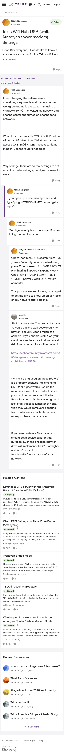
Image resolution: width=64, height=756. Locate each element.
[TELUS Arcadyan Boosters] (32, 598)
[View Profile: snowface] (6, 716)
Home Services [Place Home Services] (9, 12)
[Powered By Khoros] (32, 749)
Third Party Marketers (24, 678)
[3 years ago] (14, 508)
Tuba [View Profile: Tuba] (13, 89)
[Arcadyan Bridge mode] (32, 567)
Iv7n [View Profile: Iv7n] (5, 509)
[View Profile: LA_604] (6, 668)
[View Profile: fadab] (6, 22)
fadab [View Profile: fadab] (14, 21)
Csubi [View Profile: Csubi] (5, 639)
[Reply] (57, 69)
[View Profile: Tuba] (6, 91)
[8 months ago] (17, 670)
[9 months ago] (19, 574)
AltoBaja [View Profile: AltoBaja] (7, 543)
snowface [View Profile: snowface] (30, 718)
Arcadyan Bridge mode (17, 555)
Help (41, 740)
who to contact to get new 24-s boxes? (35, 666)
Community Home (10, 740)
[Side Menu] (4, 4)
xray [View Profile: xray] (21, 315)
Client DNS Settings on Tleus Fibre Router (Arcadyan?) (29, 523)
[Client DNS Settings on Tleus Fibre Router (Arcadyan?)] (32, 536)
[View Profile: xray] (14, 317)
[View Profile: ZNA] (6, 692)
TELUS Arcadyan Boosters (20, 586)
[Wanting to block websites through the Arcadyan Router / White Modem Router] (32, 632)
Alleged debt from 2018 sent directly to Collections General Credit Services (35, 690)
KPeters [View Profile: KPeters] (29, 682)
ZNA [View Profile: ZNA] (28, 694)
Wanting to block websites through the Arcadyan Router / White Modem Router (28, 619)
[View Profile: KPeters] (6, 680)
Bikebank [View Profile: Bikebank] (7, 574)
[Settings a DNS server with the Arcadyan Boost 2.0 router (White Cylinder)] (32, 502)
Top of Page (29, 740)
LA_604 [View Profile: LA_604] (29, 670)
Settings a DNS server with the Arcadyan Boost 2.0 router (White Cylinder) (28, 488)
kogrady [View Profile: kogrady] (29, 706)
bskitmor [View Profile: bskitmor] (7, 605)
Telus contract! (20, 702)
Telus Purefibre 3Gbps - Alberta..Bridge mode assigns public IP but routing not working (35, 714)
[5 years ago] (18, 543)
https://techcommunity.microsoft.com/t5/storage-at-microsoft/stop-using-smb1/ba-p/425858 (35, 357)
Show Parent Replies (10, 83)
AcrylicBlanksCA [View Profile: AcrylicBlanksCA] (26, 249)
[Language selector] (32, 4)
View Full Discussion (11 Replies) (18, 78)
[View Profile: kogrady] (6, 704)
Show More (9, 59)
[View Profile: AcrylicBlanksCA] (14, 251)
